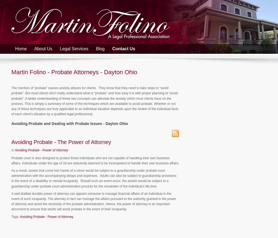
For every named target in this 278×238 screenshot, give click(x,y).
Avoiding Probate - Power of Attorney (41, 150)
